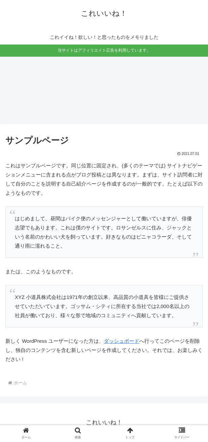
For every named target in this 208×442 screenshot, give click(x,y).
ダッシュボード (121, 341)
